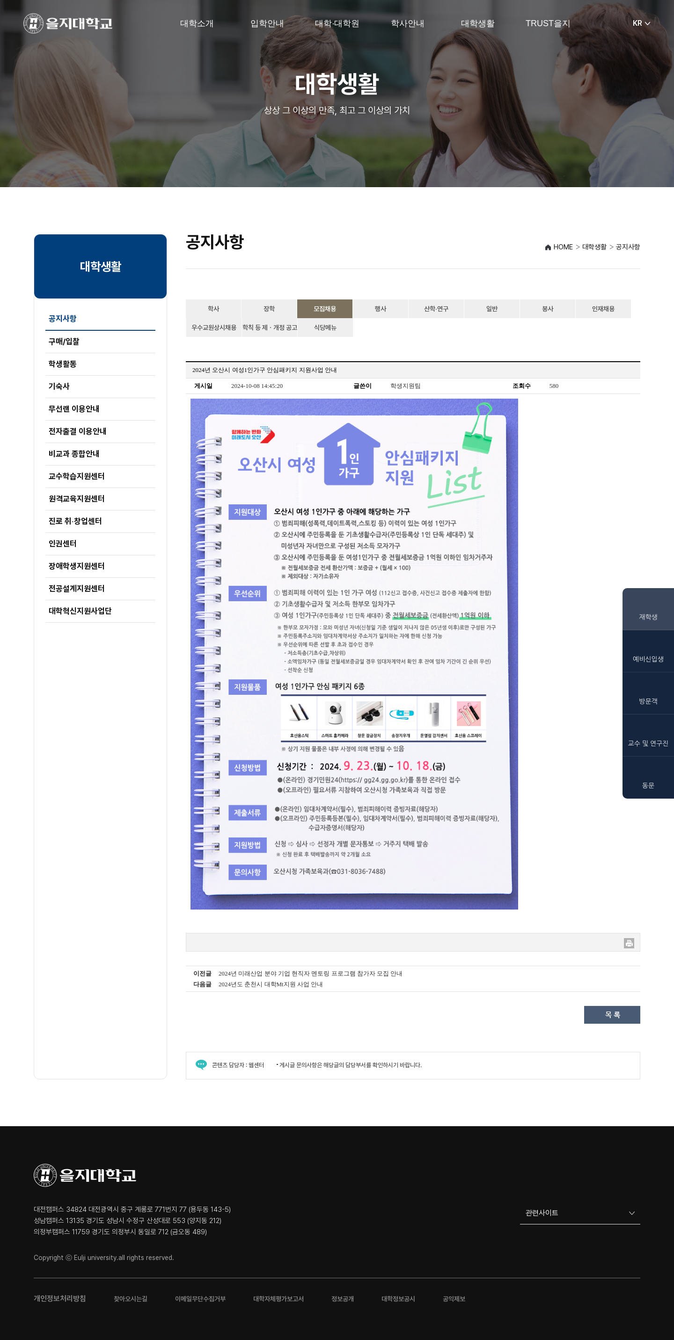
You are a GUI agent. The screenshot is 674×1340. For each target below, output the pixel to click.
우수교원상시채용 (213, 327)
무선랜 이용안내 (74, 409)
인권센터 (63, 543)
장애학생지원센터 (77, 566)
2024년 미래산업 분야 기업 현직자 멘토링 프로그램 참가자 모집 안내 (311, 973)
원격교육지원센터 (77, 498)
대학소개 (197, 23)
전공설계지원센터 (77, 588)
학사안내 (408, 23)
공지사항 (63, 318)
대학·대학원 (337, 23)
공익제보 (454, 1299)
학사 (213, 309)
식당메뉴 (325, 327)
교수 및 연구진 (648, 743)
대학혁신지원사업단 (80, 611)
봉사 (547, 309)
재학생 (648, 617)
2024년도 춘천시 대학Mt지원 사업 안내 (271, 984)
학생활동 (63, 364)
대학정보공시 (398, 1299)
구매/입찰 (64, 341)
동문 (648, 785)
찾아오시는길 (130, 1299)
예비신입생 (648, 659)
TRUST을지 (548, 23)
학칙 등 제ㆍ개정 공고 (269, 327)
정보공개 (342, 1299)
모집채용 (325, 309)
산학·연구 (436, 309)
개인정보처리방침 (60, 1298)
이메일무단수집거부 (200, 1299)
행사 (380, 309)
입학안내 (267, 23)
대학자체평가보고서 (278, 1299)
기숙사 (59, 386)
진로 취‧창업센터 (75, 521)
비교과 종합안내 (74, 454)
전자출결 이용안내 (78, 431)
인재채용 (603, 309)
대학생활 (478, 23)
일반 (492, 309)
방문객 (648, 701)
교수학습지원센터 (77, 476)
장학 (269, 309)
